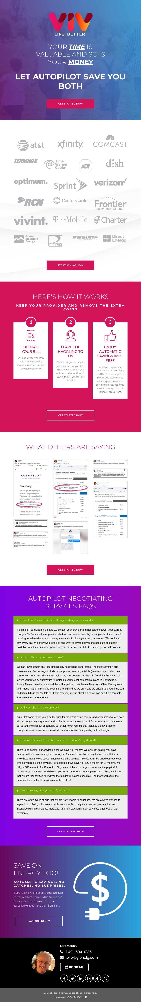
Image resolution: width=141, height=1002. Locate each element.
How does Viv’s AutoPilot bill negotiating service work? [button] (56, 620)
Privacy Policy (90, 993)
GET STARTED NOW (70, 415)
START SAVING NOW (70, 265)
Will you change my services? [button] (39, 707)
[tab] (70, 620)
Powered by (70, 997)
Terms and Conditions (71, 993)
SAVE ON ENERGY (39, 921)
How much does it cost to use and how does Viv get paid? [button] (58, 740)
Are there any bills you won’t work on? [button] (45, 790)
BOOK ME (74, 967)
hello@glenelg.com (79, 957)
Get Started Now (70, 103)
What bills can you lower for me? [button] (42, 657)
